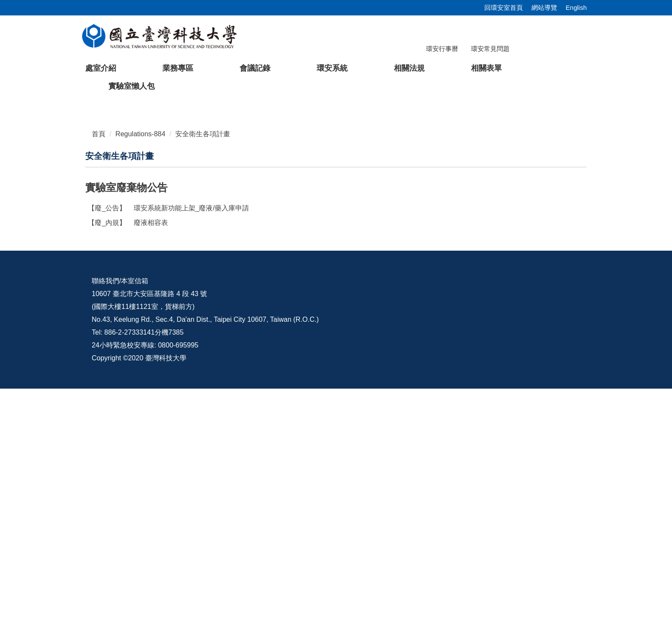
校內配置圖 (404, 509)
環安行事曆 (442, 48)
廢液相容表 (128, 427)
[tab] (479, 299)
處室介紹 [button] (100, 68)
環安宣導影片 (540, 509)
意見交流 (467, 509)
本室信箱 (134, 509)
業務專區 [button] (177, 68)
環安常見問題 (490, 48)
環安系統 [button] (332, 68)
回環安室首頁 (503, 7)
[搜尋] (538, 54)
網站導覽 (544, 7)
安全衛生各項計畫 (202, 338)
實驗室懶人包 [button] (131, 86)
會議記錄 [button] (255, 68)
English (576, 7)
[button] (20, 202)
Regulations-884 (140, 338)
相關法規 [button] (409, 68)
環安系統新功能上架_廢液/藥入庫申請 (168, 412)
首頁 (98, 338)
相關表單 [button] (486, 68)
